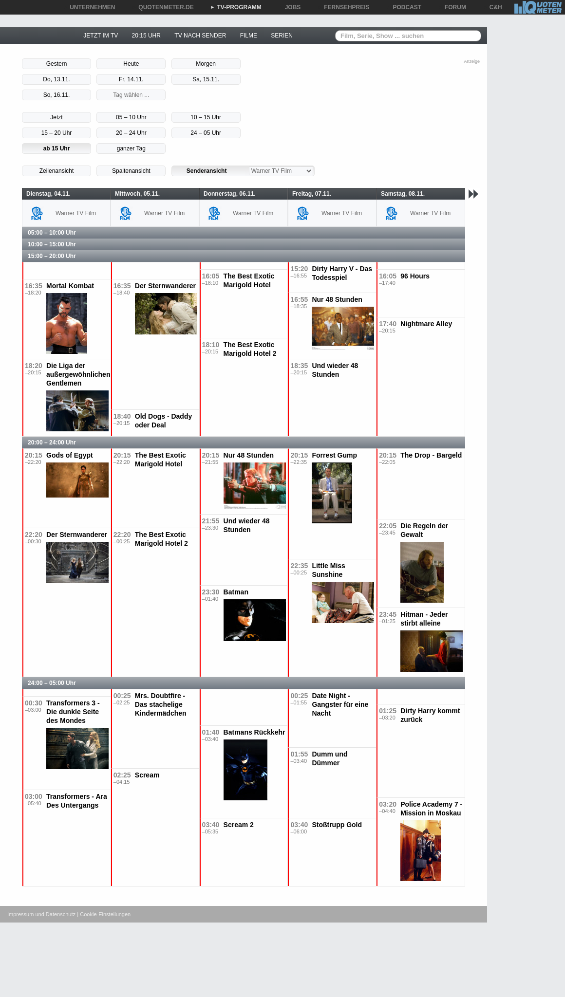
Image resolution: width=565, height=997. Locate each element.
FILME (248, 35)
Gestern (56, 63)
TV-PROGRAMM (236, 7)
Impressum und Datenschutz (41, 914)
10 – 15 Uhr (205, 117)
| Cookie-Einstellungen (104, 914)
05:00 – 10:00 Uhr (52, 232)
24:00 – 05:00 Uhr (52, 683)
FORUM (452, 7)
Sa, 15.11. (205, 79)
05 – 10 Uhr (131, 117)
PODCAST (404, 7)
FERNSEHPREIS (343, 7)
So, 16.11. (56, 95)
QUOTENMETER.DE (162, 7)
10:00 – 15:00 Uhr (52, 244)
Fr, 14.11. (131, 79)
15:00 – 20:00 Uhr (52, 256)
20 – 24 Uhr (131, 132)
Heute (131, 63)
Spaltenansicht (131, 170)
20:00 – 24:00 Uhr (52, 442)
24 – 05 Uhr (205, 132)
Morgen (206, 63)
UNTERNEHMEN (89, 7)
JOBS (289, 7)
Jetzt (56, 117)
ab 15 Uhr (56, 148)
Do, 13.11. (56, 79)
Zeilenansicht (56, 170)
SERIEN (282, 35)
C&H (492, 7)
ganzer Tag (131, 148)
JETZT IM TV (100, 35)
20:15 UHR (146, 35)
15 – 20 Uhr (56, 132)
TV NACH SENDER (200, 35)
